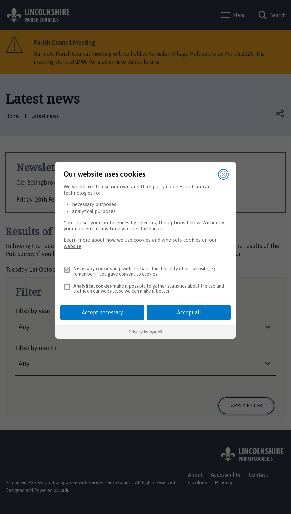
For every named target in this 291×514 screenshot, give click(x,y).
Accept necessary (102, 312)
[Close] (223, 174)
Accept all (189, 312)
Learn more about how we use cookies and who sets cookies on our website (140, 243)
